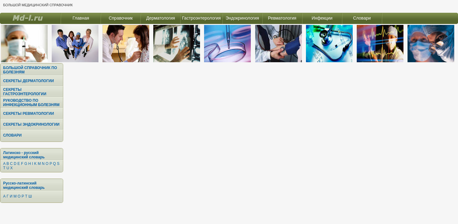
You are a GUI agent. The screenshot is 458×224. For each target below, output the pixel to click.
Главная (81, 18)
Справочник (121, 18)
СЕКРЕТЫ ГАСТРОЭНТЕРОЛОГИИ (24, 91)
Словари (362, 18)
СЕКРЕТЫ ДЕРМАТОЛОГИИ (28, 81)
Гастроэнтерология (201, 18)
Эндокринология (242, 18)
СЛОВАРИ (12, 135)
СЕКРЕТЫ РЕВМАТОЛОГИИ (28, 113)
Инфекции (322, 18)
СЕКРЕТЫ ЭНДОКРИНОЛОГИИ (31, 124)
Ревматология (282, 18)
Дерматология (160, 18)
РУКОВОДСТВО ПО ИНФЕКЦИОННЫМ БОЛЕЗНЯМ (31, 102)
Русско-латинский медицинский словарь (24, 185)
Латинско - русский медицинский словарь (24, 155)
